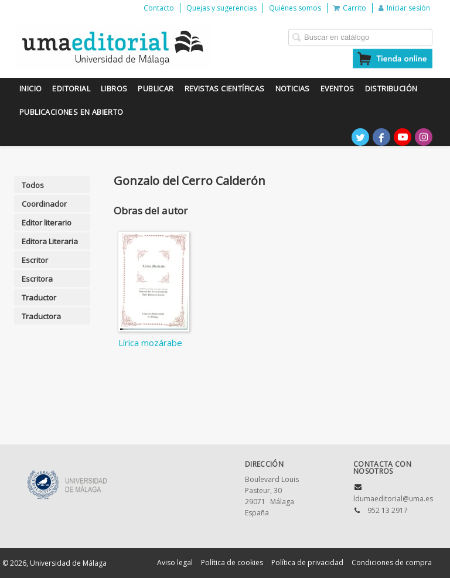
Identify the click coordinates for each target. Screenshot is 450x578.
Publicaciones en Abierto (71, 112)
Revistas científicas (225, 89)
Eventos (337, 89)
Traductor (39, 297)
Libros (114, 89)
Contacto (159, 8)
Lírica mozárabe (150, 342)
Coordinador (44, 204)
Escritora (37, 278)
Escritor (35, 260)
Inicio (30, 89)
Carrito (349, 8)
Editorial (71, 89)
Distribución (391, 89)
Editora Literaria (50, 241)
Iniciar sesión (404, 8)
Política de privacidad (307, 562)
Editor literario (46, 222)
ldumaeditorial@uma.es (393, 499)
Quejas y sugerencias (221, 8)
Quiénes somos (295, 8)
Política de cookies (232, 562)
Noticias (292, 89)
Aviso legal (175, 562)
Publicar (155, 89)
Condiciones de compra (392, 562)
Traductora (41, 316)
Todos (33, 185)
